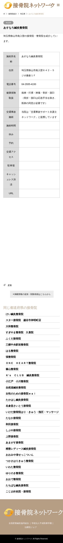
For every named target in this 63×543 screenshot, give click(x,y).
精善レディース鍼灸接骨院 (21, 448)
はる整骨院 (12, 350)
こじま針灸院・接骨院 (18, 491)
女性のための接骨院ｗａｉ (21, 393)
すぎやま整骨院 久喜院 (19, 332)
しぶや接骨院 (13, 430)
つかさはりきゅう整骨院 (19, 461)
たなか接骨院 (13, 418)
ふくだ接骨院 (13, 338)
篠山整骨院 (12, 369)
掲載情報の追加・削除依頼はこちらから (32, 294)
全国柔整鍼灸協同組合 (19, 523)
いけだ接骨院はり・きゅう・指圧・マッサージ (32, 412)
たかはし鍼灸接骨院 (17, 399)
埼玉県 (8, 23)
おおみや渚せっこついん (19, 454)
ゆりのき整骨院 (14, 473)
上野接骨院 (12, 436)
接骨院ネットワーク (24, 539)
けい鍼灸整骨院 (14, 314)
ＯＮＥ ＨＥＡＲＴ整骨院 (21, 363)
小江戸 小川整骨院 (17, 381)
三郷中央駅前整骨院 (17, 344)
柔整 (10, 285)
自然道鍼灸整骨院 (16, 387)
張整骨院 (11, 356)
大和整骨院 (12, 326)
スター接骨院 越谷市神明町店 (23, 320)
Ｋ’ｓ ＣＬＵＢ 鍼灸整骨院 (22, 375)
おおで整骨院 (13, 479)
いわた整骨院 (13, 467)
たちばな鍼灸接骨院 (17, 485)
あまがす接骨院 (14, 442)
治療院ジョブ (31, 527)
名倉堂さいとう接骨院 (18, 405)
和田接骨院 (12, 424)
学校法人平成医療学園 (42, 523)
